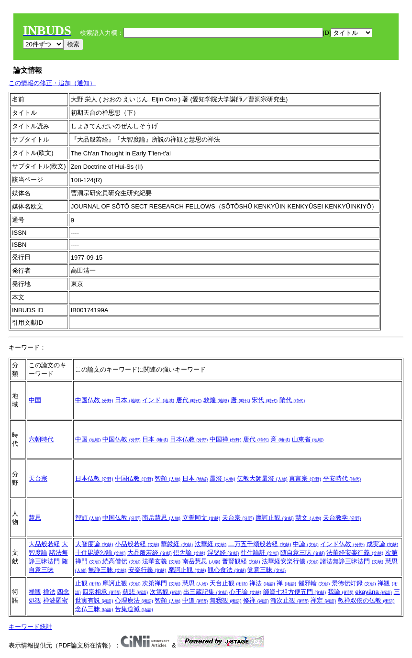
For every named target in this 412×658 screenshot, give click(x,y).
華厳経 (177, 544)
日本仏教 (189, 439)
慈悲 (135, 591)
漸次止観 (289, 600)
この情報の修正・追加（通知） (52, 83)
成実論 (383, 544)
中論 (306, 544)
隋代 (292, 400)
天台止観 (229, 583)
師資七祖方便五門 (294, 591)
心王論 (245, 591)
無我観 (226, 600)
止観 (88, 583)
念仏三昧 (94, 609)
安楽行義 (147, 569)
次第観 (166, 591)
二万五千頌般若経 (259, 544)
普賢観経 (241, 561)
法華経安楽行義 (354, 552)
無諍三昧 (107, 569)
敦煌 (216, 400)
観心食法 (227, 569)
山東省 (308, 439)
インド (158, 400)
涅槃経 (223, 552)
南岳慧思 (161, 517)
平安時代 (342, 478)
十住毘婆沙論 (100, 552)
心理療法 (134, 600)
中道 (195, 600)
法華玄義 (161, 561)
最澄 (222, 478)
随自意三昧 (302, 552)
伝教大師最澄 (262, 478)
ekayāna (373, 591)
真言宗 (305, 478)
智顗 (167, 478)
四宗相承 (101, 591)
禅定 (323, 600)
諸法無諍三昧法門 (351, 561)
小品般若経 (137, 544)
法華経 (211, 544)
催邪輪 (314, 583)
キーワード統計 (30, 626)
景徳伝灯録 (354, 583)
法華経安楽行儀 (290, 561)
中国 (35, 400)
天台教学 (342, 517)
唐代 (189, 400)
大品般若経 (44, 544)
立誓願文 (201, 517)
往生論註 (260, 552)
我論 (341, 591)
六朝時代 (41, 439)
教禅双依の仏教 (366, 600)
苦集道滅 (134, 609)
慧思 (35, 517)
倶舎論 (189, 552)
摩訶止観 (275, 517)
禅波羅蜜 (55, 600)
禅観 (35, 591)
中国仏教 (94, 400)
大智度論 (94, 544)
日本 (128, 400)
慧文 (308, 517)
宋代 (265, 400)
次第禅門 (161, 583)
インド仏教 (342, 544)
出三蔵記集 (205, 591)
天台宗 (38, 478)
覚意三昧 (266, 569)
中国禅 (226, 439)
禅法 (49, 591)
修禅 (256, 600)
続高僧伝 (121, 561)
